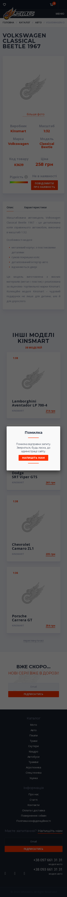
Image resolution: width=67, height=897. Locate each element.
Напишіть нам (33, 457)
